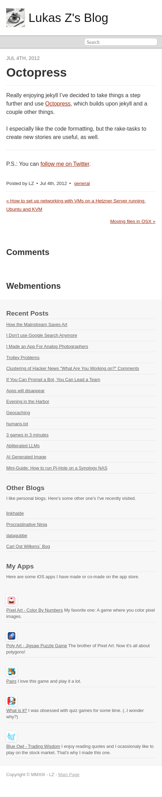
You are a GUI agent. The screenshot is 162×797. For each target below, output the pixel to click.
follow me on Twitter (64, 164)
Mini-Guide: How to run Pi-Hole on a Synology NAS (56, 468)
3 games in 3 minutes (27, 435)
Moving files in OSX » (132, 221)
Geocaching (18, 412)
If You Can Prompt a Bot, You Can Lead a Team (53, 379)
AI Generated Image (26, 456)
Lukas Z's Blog (68, 17)
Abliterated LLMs (23, 445)
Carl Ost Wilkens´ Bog (28, 546)
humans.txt (17, 423)
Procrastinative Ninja (26, 524)
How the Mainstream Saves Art (36, 324)
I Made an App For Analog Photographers (47, 346)
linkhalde (15, 513)
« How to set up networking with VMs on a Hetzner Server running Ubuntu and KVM (76, 205)
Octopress (58, 104)
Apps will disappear (25, 390)
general (82, 183)
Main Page (69, 774)
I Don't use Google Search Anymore (41, 335)
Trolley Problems (23, 357)
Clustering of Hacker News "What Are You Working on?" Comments (72, 368)
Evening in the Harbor (27, 401)
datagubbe (16, 535)
